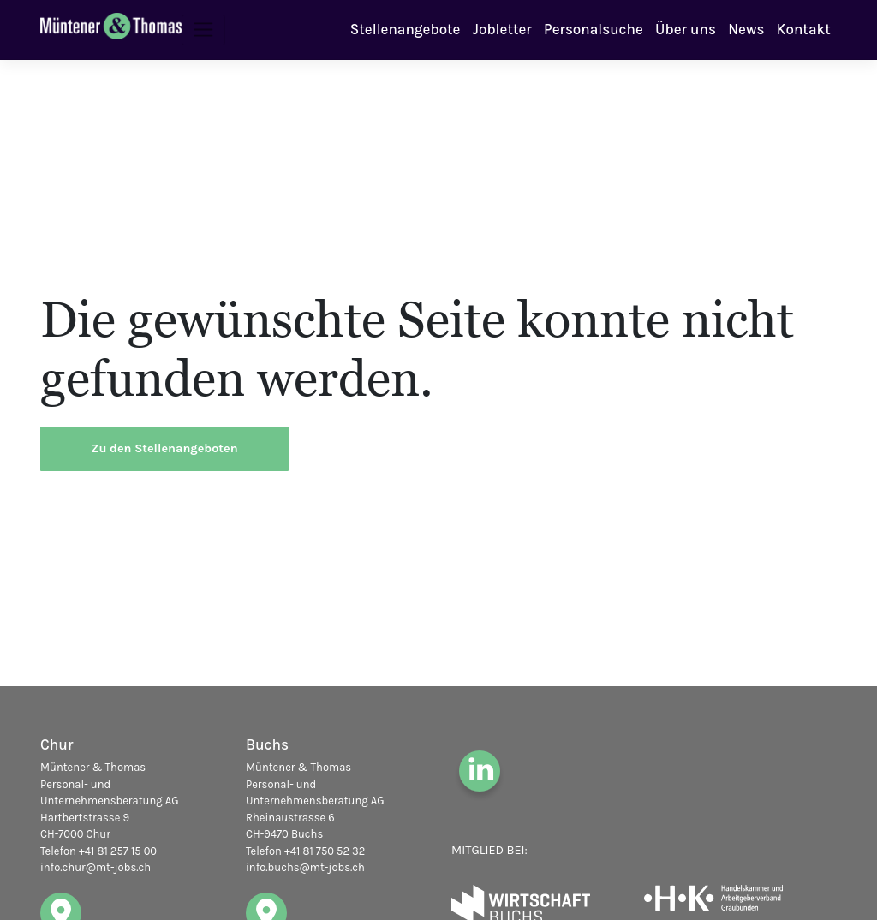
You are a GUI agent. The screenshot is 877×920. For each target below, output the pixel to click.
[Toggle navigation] (203, 30)
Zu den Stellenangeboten (164, 448)
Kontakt (804, 29)
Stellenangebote (405, 29)
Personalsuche (593, 29)
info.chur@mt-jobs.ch (95, 867)
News (746, 29)
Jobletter (502, 29)
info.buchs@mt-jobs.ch (305, 867)
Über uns (685, 29)
